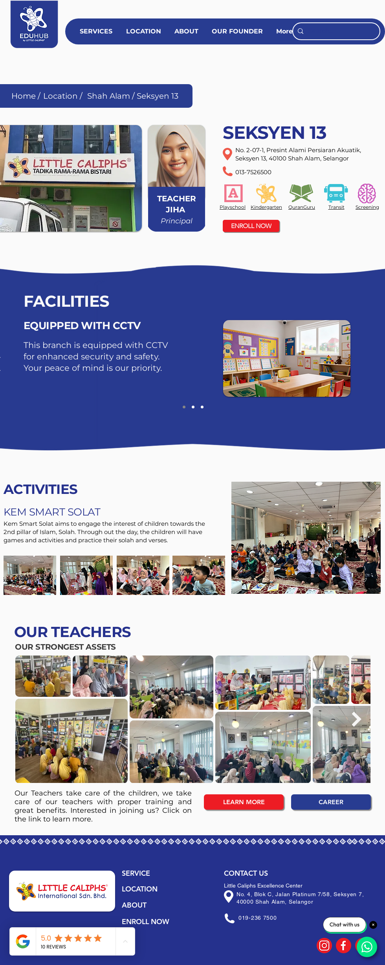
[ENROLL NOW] (251, 226)
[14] (324, 945)
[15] (343, 945)
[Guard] (184, 407)
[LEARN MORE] (244, 802)
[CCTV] (193, 407)
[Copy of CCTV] (202, 407)
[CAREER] (331, 802)
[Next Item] (356, 719)
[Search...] (335, 31)
